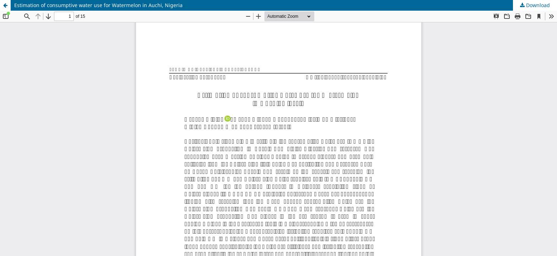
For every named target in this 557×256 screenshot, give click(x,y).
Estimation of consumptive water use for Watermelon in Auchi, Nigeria (98, 5)
